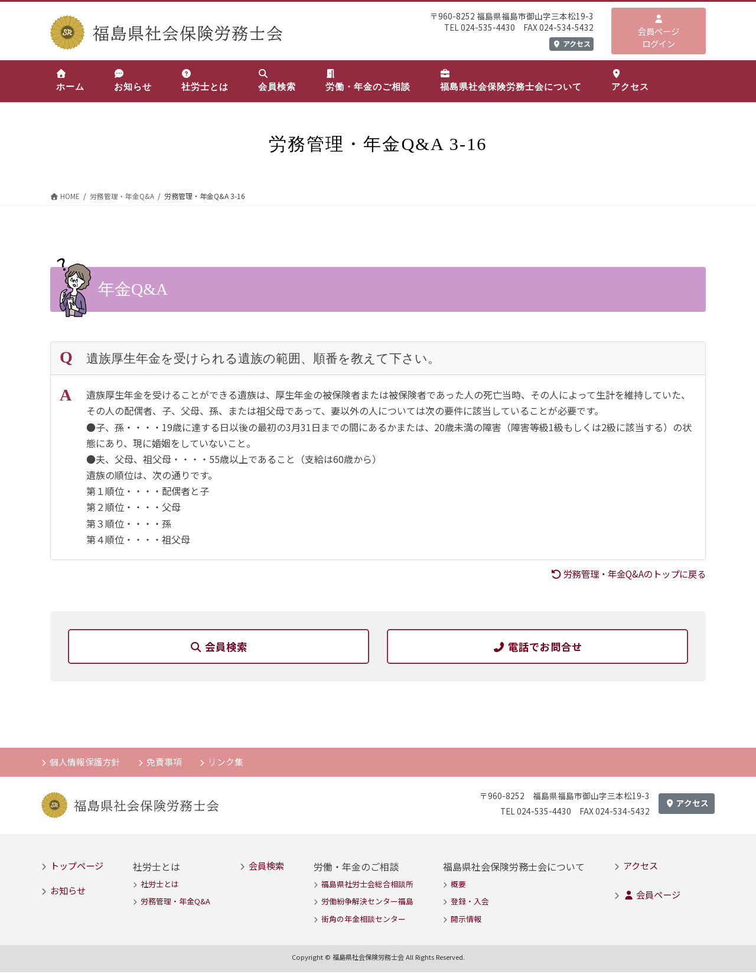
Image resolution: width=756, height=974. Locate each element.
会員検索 (218, 646)
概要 (458, 885)
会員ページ (651, 896)
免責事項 (165, 763)
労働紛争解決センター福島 (367, 902)
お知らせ (68, 891)
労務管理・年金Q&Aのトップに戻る (623, 573)
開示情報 (466, 920)
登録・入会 (470, 902)
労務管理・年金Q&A (175, 902)
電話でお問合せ (537, 646)
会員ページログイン (658, 32)
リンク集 (227, 763)
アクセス (571, 43)
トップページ (76, 867)
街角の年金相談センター (363, 920)
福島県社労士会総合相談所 (367, 885)
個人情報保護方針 (85, 763)
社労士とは (160, 885)
